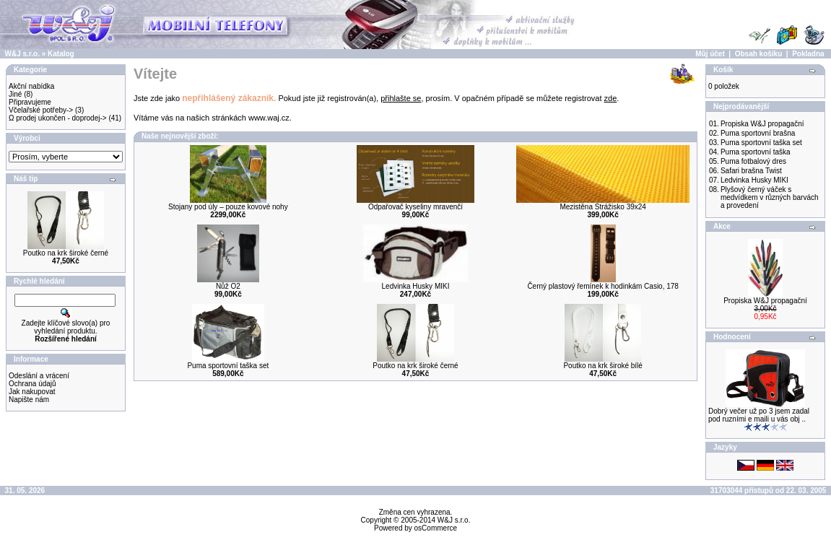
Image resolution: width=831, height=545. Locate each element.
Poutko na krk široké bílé (603, 366)
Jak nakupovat (32, 392)
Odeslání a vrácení (39, 376)
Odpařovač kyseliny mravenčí (415, 207)
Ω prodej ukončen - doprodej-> (58, 118)
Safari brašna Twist (751, 171)
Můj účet (710, 54)
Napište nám (29, 400)
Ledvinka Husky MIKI (416, 286)
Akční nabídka (31, 86)
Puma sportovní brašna (758, 133)
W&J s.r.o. (22, 54)
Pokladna (808, 54)
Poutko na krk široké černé (65, 253)
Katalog (61, 54)
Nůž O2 (228, 286)
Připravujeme (30, 102)
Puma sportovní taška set (228, 366)
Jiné (15, 94)
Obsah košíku (759, 54)
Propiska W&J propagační (762, 124)
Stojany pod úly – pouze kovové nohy (228, 207)
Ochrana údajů (32, 384)
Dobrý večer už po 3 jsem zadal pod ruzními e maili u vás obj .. (758, 415)
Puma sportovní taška (756, 152)
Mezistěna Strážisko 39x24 (603, 207)
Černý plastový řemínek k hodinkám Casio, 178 (603, 286)
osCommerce (435, 528)
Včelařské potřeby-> (41, 110)
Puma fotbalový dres (753, 161)
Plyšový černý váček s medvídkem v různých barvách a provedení (770, 197)
